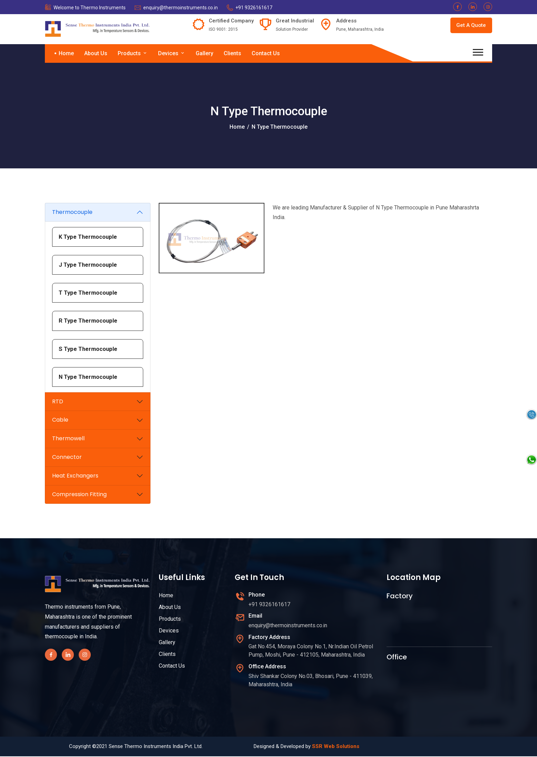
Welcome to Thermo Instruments (89, 7)
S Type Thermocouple (89, 349)
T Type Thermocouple (89, 292)
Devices (171, 53)
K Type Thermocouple (89, 236)
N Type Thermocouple (89, 377)
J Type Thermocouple (89, 265)
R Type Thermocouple (89, 321)
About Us (95, 53)
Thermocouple (72, 212)
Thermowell (68, 439)
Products (133, 53)
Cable (60, 421)
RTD (57, 402)
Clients (232, 53)
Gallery (204, 53)
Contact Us (266, 53)
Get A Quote (470, 25)
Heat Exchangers (75, 477)
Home (66, 53)
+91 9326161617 (253, 7)
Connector (67, 458)
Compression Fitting (79, 495)
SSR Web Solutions (335, 747)
